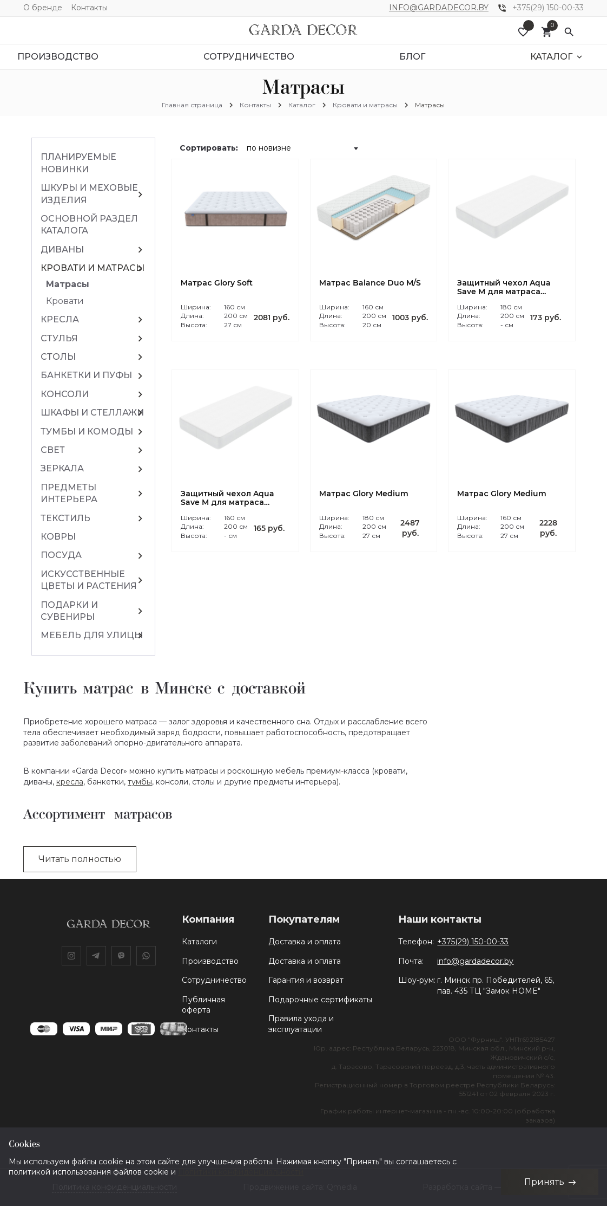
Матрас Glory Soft (217, 283)
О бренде (42, 7)
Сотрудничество (214, 980)
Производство (210, 961)
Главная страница (192, 105)
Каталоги (199, 941)
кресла (69, 782)
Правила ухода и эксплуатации (301, 1024)
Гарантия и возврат (306, 980)
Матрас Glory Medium (363, 493)
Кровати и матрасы (365, 105)
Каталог (301, 105)
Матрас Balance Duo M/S (370, 283)
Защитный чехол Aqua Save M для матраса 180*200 (504, 287)
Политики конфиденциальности (241, 1172)
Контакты (89, 7)
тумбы (140, 782)
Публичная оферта (203, 1005)
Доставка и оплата (304, 941)
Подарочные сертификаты (320, 999)
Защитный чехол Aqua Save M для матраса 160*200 (227, 498)
